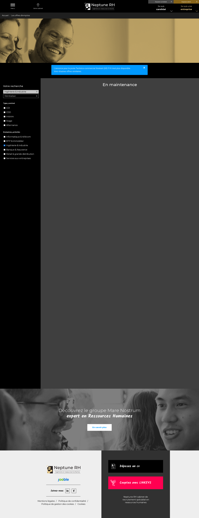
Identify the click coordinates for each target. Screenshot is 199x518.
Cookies (81, 504)
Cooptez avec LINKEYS (135, 482)
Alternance (12, 125)
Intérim (10, 116)
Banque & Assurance (16, 150)
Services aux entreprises (18, 158)
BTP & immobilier (15, 141)
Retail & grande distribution (20, 154)
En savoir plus (99, 427)
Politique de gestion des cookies (57, 504)
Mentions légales (46, 501)
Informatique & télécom (18, 137)
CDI (8, 108)
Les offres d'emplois (20, 15)
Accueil (5, 15)
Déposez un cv (129, 466)
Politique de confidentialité (72, 501)
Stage (9, 121)
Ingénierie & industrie (17, 145)
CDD (8, 112)
